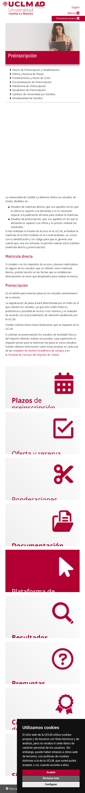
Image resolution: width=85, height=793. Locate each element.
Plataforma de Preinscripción (27, 86)
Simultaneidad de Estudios (26, 98)
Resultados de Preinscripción (27, 90)
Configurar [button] (51, 784)
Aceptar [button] (50, 772)
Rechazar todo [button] (51, 778)
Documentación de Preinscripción (30, 82)
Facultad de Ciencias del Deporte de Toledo (33, 354)
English (75, 7)
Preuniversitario (67, 18)
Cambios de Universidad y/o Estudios (32, 94)
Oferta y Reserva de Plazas (26, 74)
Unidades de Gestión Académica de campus (38, 350)
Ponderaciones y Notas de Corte (29, 78)
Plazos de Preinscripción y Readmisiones (34, 70)
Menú (73, 13)
